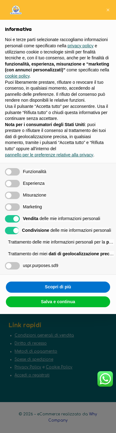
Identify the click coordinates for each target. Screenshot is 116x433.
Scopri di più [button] (58, 286)
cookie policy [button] (17, 76)
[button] (108, 10)
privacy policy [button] (80, 45)
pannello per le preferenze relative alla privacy (49, 154)
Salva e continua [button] (58, 301)
